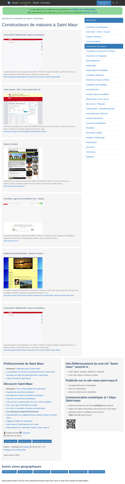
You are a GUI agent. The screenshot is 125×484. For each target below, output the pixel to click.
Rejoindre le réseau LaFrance (42, 441)
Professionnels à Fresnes (59, 471)
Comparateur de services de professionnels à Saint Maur (31, 372)
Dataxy (26, 447)
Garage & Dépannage (95, 137)
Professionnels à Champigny (78, 471)
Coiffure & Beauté (93, 37)
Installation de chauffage (96, 85)
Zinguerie (90, 157)
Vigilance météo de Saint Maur (20, 421)
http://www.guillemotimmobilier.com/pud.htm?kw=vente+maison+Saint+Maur (32, 77)
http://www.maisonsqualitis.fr (14, 186)
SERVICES (91, 20)
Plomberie (90, 128)
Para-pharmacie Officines (97, 113)
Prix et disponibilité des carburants (31, 389)
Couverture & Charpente (96, 56)
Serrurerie (90, 147)
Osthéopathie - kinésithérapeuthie (100, 109)
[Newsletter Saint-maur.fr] (113, 2)
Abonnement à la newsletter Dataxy (28, 427)
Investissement (92, 89)
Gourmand (45, 3)
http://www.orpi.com (11, 241)
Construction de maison (96, 46)
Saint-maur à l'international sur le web (23, 424)
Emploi (36, 3)
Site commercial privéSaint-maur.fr (104, 3)
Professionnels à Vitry (9, 471)
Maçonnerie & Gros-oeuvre (97, 99)
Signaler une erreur (24, 441)
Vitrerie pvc (91, 152)
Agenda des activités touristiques (21, 392)
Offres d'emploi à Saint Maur (19, 378)
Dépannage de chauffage (97, 70)
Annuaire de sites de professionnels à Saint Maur (27, 375)
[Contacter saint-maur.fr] (117, 2)
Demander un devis (10, 441)
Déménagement (93, 61)
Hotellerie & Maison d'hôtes (97, 80)
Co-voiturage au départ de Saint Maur (23, 412)
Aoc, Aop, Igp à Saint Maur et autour (22, 405)
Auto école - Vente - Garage (98, 32)
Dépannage (91, 65)
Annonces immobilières (96, 123)
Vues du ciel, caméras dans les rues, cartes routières (29, 402)
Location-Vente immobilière (97, 94)
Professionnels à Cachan (97, 471)
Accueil (15, 3)
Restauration (91, 142)
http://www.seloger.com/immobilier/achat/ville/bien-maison (25, 131)
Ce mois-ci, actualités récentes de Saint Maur (26, 408)
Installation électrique (95, 75)
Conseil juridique (93, 41)
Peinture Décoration (94, 118)
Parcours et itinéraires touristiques (21, 398)
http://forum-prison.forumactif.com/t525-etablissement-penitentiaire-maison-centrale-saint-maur (39, 295)
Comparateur (25, 3)
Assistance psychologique (97, 27)
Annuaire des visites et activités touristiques (25, 395)
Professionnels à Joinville (42, 471)
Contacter (26, 433)
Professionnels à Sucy (25, 471)
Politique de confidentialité (83, 9)
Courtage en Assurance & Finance (100, 51)
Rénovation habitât (94, 133)
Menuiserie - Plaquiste (95, 104)
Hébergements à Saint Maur (28, 369)
